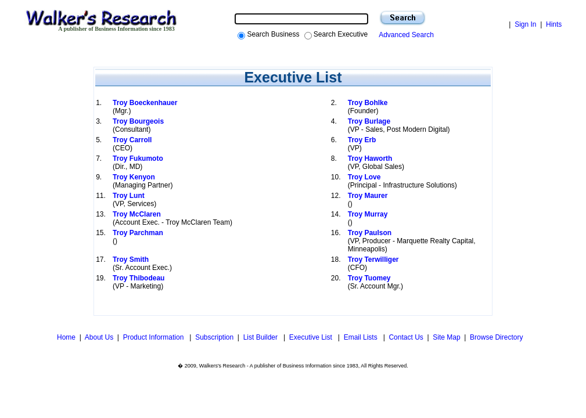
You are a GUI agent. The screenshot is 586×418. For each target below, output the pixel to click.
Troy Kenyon (134, 177)
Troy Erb (362, 140)
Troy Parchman (138, 233)
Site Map (446, 337)
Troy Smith (131, 259)
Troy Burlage (369, 121)
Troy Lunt (129, 196)
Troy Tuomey (369, 278)
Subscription (214, 337)
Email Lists (361, 337)
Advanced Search (404, 35)
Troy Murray (368, 214)
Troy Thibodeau (138, 278)
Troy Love (364, 177)
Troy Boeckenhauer (145, 103)
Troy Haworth (370, 158)
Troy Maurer (368, 196)
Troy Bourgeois (138, 121)
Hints (554, 24)
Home (65, 337)
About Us (99, 337)
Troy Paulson (369, 233)
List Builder (261, 337)
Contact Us (406, 337)
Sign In (525, 24)
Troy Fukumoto (138, 158)
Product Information (154, 337)
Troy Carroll (132, 140)
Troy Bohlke (368, 103)
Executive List (311, 337)
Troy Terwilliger (373, 259)
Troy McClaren (137, 214)
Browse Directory (496, 337)
